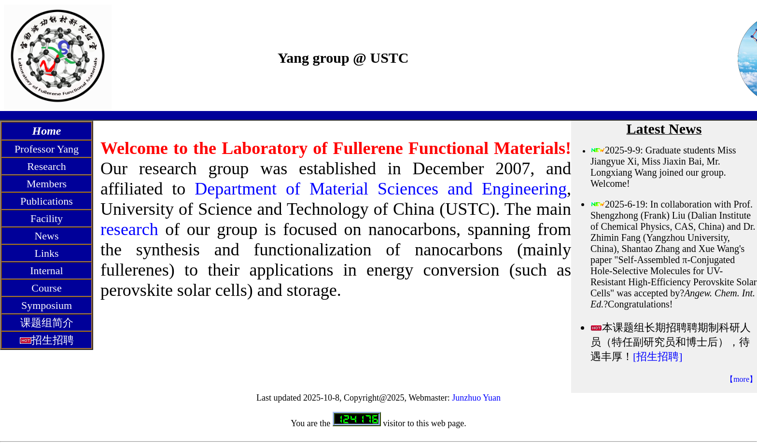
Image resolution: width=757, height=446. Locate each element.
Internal (46, 271)
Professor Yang (46, 149)
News (46, 236)
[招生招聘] (658, 356)
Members (47, 184)
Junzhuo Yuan (476, 398)
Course (46, 288)
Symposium (46, 305)
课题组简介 (46, 323)
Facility (46, 218)
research (129, 229)
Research (46, 166)
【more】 (741, 379)
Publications (46, 201)
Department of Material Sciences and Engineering (381, 188)
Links (46, 253)
